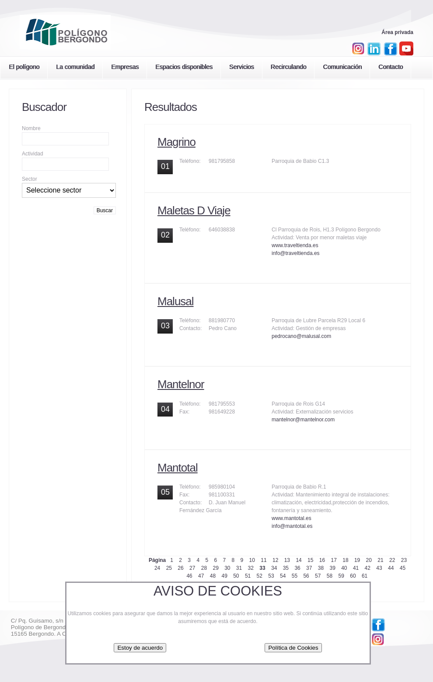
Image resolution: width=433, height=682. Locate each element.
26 (180, 568)
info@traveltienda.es (296, 253)
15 (310, 560)
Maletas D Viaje (193, 210)
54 (283, 576)
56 (306, 576)
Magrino (176, 141)
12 (275, 560)
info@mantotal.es (292, 526)
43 (379, 568)
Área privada (397, 32)
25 (169, 568)
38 (321, 568)
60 (353, 576)
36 (297, 568)
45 (402, 568)
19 (357, 560)
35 (286, 568)
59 (341, 576)
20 (369, 560)
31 (239, 568)
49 (224, 576)
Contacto (390, 66)
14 (298, 560)
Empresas (125, 66)
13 (287, 560)
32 (251, 568)
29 (215, 568)
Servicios (241, 66)
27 (192, 568)
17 (334, 560)
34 (274, 568)
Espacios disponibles (184, 66)
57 (318, 576)
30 (227, 568)
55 (294, 576)
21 (380, 560)
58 (329, 576)
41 (356, 568)
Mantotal (177, 467)
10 (252, 560)
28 (204, 568)
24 (157, 568)
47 (201, 576)
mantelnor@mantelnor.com (303, 420)
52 (259, 576)
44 (391, 568)
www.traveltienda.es (295, 245)
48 (213, 576)
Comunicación (342, 66)
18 (345, 560)
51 (248, 576)
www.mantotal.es (291, 518)
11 (263, 560)
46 (189, 576)
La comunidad (75, 66)
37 (309, 568)
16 (322, 560)
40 (344, 568)
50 (236, 576)
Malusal (175, 301)
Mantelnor (180, 384)
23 (404, 560)
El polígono (24, 66)
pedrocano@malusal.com (301, 336)
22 (392, 560)
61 (364, 576)
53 (271, 576)
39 (332, 568)
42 (367, 568)
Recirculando (289, 66)
